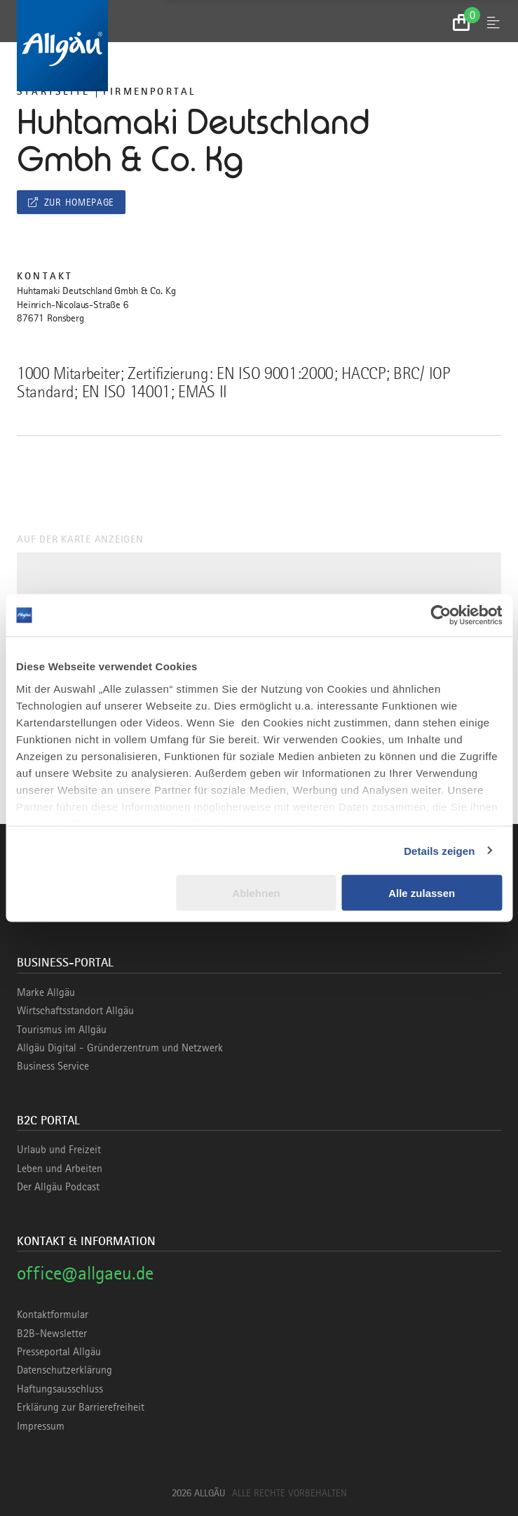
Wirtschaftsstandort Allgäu (75, 1010)
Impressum (40, 1426)
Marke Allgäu (46, 992)
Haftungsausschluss (60, 1389)
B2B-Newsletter (52, 1333)
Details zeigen (439, 850)
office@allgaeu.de (85, 1273)
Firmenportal (149, 91)
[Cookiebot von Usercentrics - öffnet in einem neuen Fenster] (440, 615)
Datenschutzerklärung (64, 1370)
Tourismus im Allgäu (62, 1029)
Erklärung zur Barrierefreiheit (80, 1407)
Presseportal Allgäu (59, 1351)
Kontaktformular (52, 1314)
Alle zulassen (421, 893)
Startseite (53, 91)
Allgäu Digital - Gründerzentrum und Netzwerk (120, 1048)
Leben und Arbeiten (59, 1168)
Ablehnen (256, 893)
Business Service (53, 1066)
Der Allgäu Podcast (58, 1187)
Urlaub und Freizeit (59, 1149)
